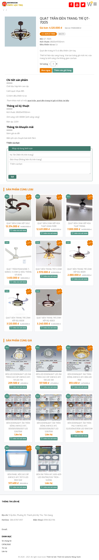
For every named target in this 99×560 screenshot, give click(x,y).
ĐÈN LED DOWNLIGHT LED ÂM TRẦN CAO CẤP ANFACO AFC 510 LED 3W (48, 377)
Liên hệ (4, 551)
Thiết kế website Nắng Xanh (69, 557)
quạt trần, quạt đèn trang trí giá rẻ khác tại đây (48, 100)
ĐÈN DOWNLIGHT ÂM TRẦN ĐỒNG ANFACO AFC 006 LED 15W (79, 377)
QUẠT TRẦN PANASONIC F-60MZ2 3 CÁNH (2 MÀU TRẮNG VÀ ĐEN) (18, 272)
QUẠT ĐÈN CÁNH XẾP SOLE (18, 223)
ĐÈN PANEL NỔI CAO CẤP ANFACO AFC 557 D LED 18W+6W (18, 477)
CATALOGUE (6, 544)
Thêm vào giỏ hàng (18, 230)
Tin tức (4, 548)
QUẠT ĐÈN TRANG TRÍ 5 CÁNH (49, 269)
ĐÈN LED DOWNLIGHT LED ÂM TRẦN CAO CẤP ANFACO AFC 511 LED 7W (18, 377)
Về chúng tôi (6, 541)
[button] (34, 19)
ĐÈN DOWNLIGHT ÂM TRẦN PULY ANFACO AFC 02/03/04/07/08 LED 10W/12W (79, 426)
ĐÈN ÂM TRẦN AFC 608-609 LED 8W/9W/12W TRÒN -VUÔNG (48, 477)
